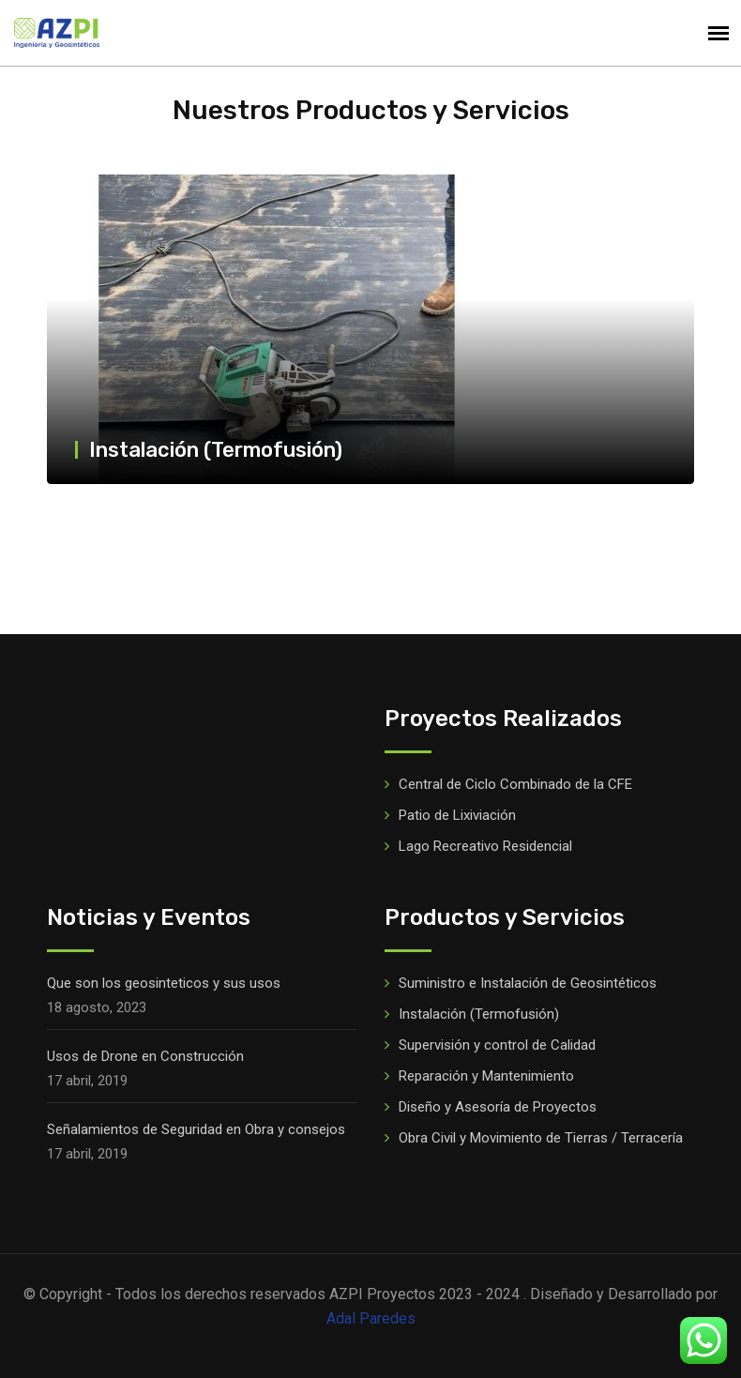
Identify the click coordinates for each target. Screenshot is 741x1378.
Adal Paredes (371, 1318)
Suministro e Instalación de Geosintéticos (528, 983)
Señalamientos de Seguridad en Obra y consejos (196, 1129)
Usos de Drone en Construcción (145, 1056)
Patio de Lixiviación (457, 815)
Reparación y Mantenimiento (486, 1076)
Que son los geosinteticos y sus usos (163, 983)
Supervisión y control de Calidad (497, 1045)
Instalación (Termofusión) (215, 449)
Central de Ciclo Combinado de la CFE (515, 784)
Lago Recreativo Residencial (485, 846)
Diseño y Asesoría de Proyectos (498, 1106)
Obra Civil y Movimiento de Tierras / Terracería (541, 1137)
